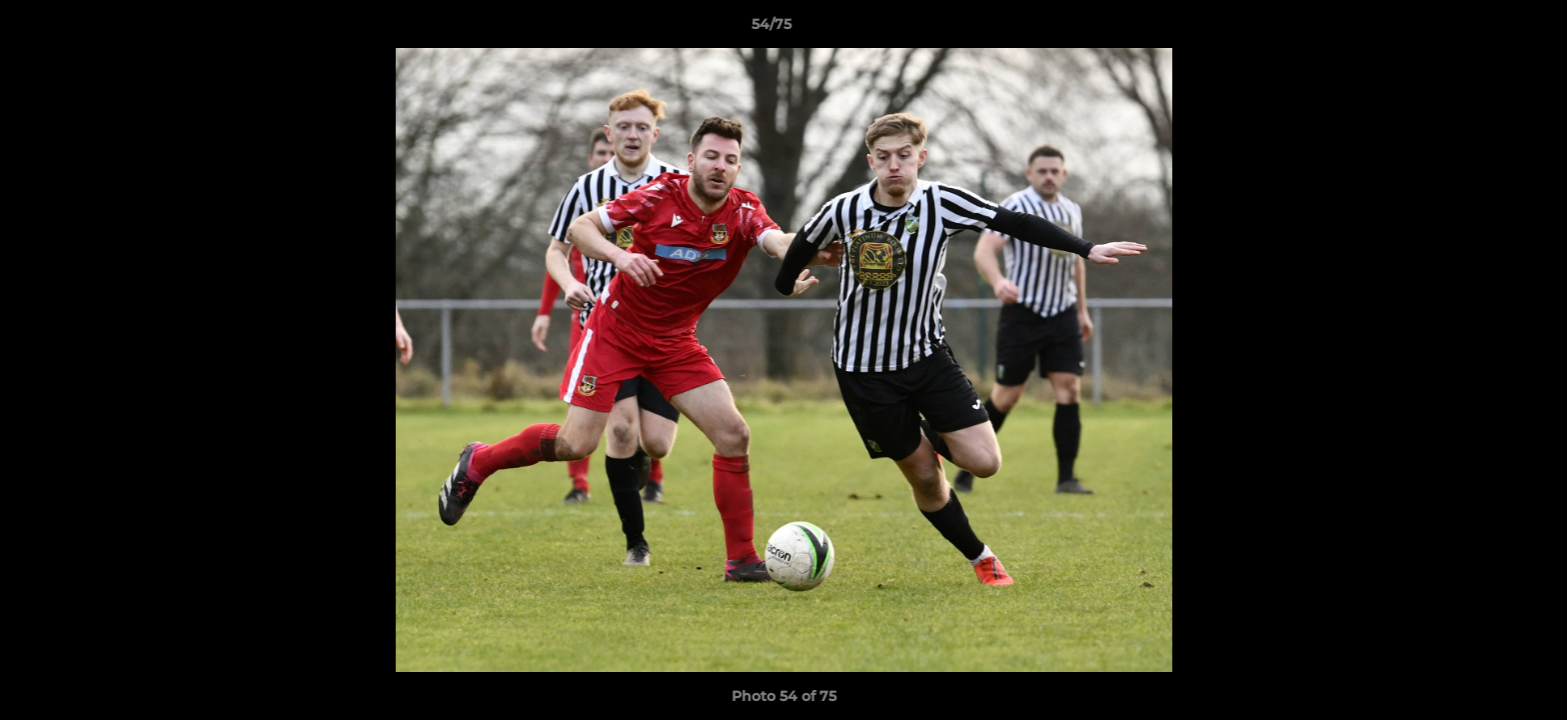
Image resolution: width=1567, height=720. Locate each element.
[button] (1483, 29)
